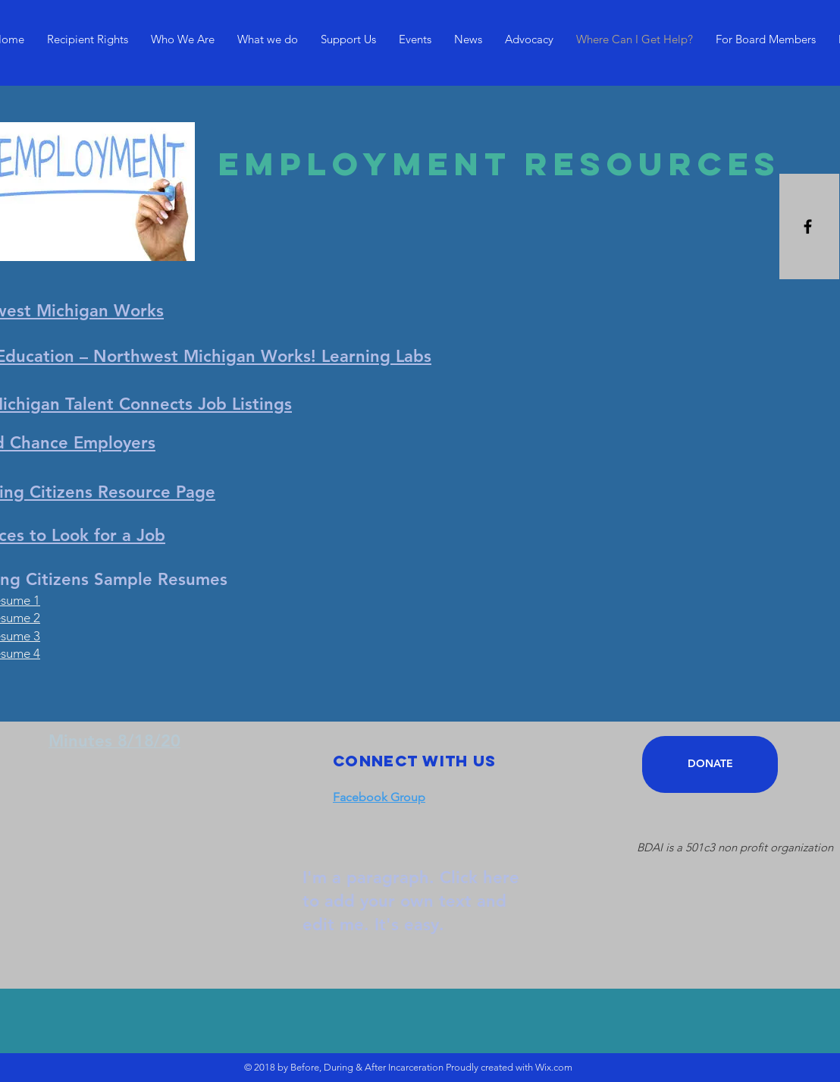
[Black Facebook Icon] (807, 226)
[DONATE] (710, 764)
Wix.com (553, 1067)
